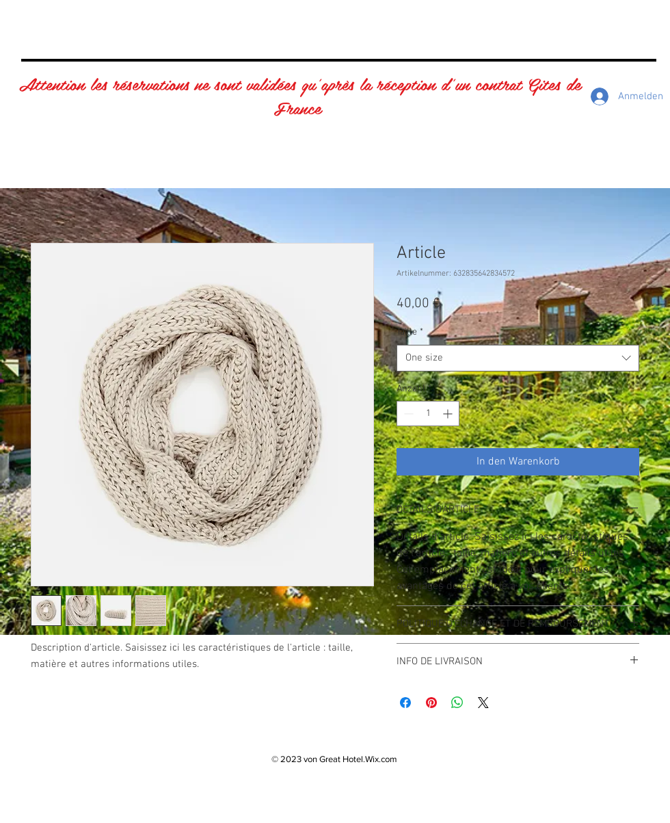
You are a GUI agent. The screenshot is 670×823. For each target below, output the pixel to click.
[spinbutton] (428, 414)
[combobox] (518, 358)
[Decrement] (407, 414)
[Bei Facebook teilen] (405, 702)
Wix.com (381, 759)
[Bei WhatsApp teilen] (457, 702)
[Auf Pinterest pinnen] (431, 702)
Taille (410, 332)
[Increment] (448, 414)
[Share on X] (483, 702)
